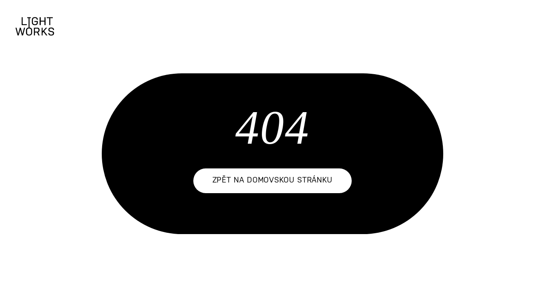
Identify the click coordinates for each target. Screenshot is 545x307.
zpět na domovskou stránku (272, 180)
